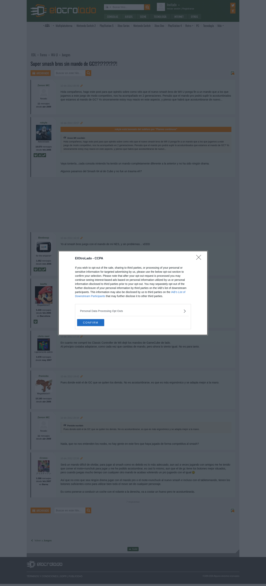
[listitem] (133, 311)
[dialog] (133, 293)
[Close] (200, 258)
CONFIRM (95, 322)
